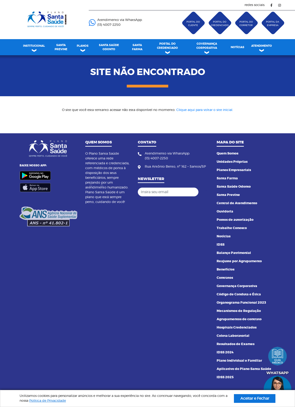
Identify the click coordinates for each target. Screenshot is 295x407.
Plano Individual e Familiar (239, 360)
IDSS (220, 244)
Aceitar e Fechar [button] (254, 398)
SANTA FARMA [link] (137, 47)
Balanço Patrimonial (234, 253)
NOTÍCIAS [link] (237, 47)
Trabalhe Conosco (232, 228)
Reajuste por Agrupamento (239, 261)
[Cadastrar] (205, 192)
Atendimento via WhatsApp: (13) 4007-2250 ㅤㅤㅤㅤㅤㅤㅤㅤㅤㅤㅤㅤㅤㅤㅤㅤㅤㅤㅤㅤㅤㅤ (115, 22)
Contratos (225, 277)
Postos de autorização (235, 219)
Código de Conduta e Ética (239, 294)
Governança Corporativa (237, 286)
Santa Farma (227, 178)
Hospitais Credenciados (237, 327)
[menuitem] (60, 47)
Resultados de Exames (235, 344)
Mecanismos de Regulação (239, 311)
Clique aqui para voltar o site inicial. (204, 110)
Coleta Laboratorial (233, 335)
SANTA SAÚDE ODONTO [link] (109, 47)
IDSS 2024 (225, 352)
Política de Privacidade (47, 400)
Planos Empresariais (234, 170)
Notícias (223, 236)
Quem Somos (227, 153)
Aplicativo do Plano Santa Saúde (244, 369)
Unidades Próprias (232, 161)
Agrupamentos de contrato (239, 319)
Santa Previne (228, 195)
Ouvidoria (225, 211)
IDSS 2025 (225, 377)
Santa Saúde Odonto (234, 186)
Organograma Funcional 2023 (241, 302)
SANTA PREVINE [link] (61, 47)
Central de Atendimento (237, 203)
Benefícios (225, 269)
